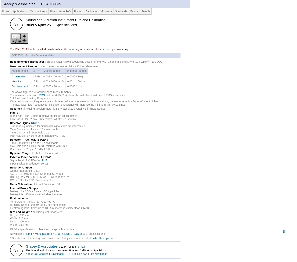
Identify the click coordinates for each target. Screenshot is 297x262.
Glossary (106, 11)
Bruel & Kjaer (62, 233)
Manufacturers (38, 11)
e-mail (81, 246)
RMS (42, 95)
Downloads (57, 253)
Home (5, 11)
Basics (134, 11)
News (84, 253)
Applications (19, 11)
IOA (68, 253)
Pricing (78, 11)
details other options (101, 238)
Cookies (43, 253)
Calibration (91, 11)
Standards (121, 11)
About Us (31, 253)
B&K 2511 (79, 233)
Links (75, 253)
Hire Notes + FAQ (60, 11)
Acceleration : (20, 76)
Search (145, 11)
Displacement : (20, 86)
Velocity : (17, 81)
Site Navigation (98, 253)
